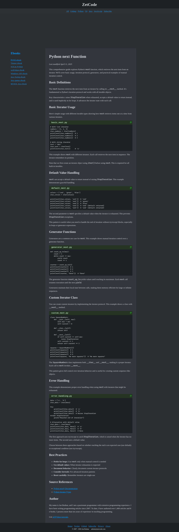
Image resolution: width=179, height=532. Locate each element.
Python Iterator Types (62, 492)
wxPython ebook (17, 70)
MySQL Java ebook (19, 84)
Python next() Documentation (66, 488)
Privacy (101, 526)
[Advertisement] (89, 31)
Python (80, 11)
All (67, 11)
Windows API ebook (19, 73)
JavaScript (98, 11)
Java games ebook (18, 80)
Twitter (77, 526)
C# (86, 11)
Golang (73, 11)
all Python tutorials (60, 517)
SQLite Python (17, 67)
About (107, 526)
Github (84, 526)
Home (70, 526)
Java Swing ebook (18, 77)
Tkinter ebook (16, 63)
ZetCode (89, 4)
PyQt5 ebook (16, 60)
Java (90, 11)
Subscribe (108, 11)
